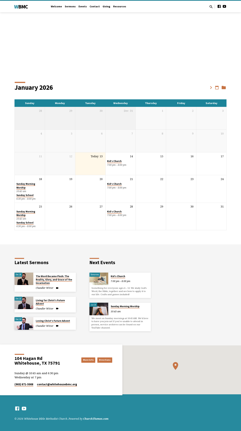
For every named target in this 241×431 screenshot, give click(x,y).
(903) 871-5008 (23, 384)
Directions (102, 360)
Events (83, 6)
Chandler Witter (44, 288)
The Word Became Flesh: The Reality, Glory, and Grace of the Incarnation (54, 280)
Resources (119, 6)
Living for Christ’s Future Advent (50, 302)
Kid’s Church (114, 161)
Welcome (56, 6)
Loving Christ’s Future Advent (53, 320)
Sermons (70, 6)
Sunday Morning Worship (125, 306)
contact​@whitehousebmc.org (57, 384)
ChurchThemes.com (95, 418)
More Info (82, 360)
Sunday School (25, 195)
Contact (95, 6)
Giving (106, 6)
